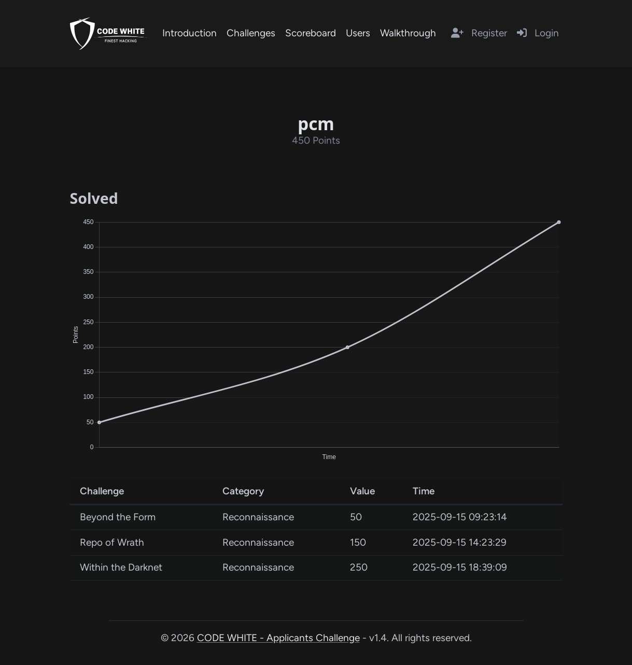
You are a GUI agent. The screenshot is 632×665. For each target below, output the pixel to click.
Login (538, 33)
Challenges (251, 33)
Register (479, 33)
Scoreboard (310, 33)
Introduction (189, 33)
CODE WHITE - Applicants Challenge (278, 638)
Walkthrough (408, 33)
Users (358, 33)
